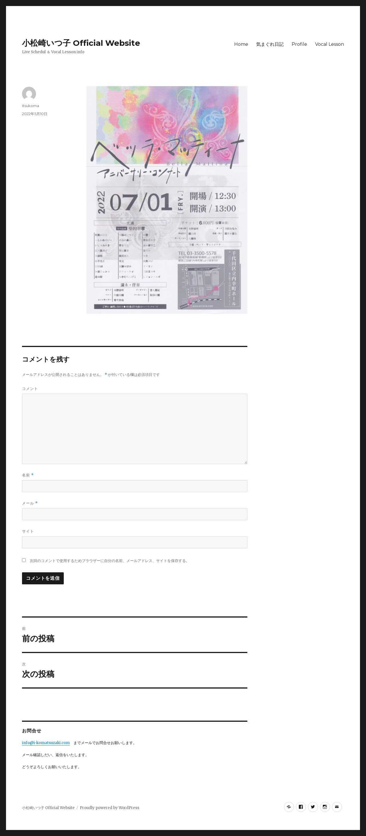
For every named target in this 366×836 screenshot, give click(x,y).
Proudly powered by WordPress (109, 807)
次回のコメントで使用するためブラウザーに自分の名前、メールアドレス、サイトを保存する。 (110, 560)
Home (241, 44)
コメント (30, 388)
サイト (28, 531)
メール (30, 503)
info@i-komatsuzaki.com (46, 742)
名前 (28, 475)
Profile (299, 44)
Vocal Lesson (329, 44)
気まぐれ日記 (270, 44)
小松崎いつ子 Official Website (81, 43)
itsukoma (30, 105)
